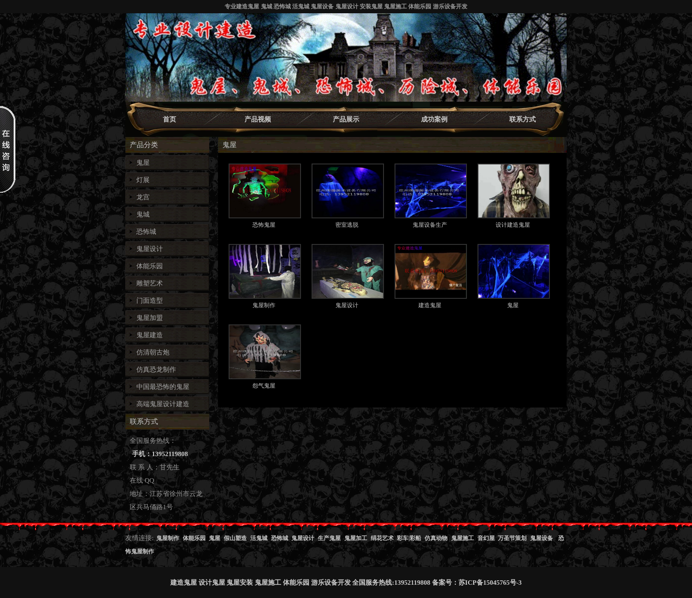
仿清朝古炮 (152, 352)
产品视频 (257, 119)
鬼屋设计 (149, 248)
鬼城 (143, 214)
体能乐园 (149, 266)
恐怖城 (146, 231)
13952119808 (412, 582)
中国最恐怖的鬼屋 (162, 386)
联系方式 (522, 119)
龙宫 (143, 197)
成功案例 (434, 119)
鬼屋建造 (149, 335)
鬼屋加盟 (149, 317)
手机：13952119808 (160, 453)
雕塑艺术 (149, 283)
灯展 (143, 179)
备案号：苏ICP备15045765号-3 (477, 582)
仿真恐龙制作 (156, 369)
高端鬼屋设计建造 (162, 404)
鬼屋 (143, 162)
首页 (169, 119)
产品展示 (346, 119)
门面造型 (149, 300)
